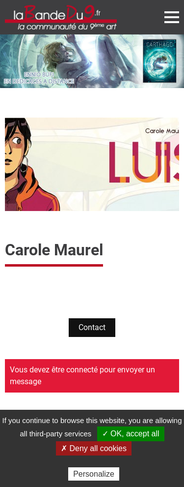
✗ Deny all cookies (94, 448)
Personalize (93, 474)
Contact (92, 327)
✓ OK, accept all (130, 433)
